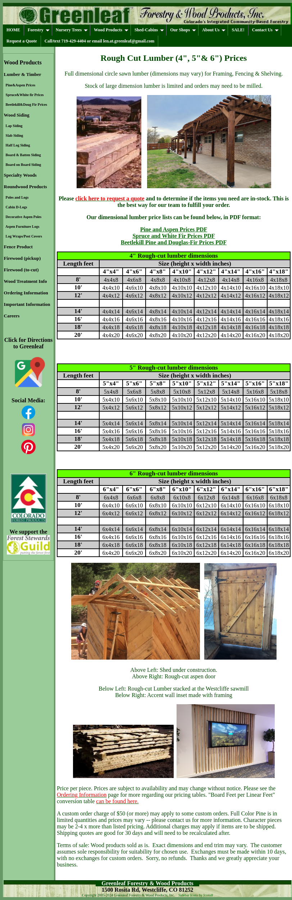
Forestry (39, 29)
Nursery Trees (72, 29)
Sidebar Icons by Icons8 (195, 895)
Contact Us (265, 29)
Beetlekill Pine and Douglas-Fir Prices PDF (174, 242)
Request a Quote (21, 41)
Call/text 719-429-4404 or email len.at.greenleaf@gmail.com (100, 41)
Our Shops (183, 29)
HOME (13, 29)
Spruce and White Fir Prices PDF (173, 236)
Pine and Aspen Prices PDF (173, 229)
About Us (213, 29)
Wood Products (111, 29)
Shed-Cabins (149, 29)
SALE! (238, 29)
